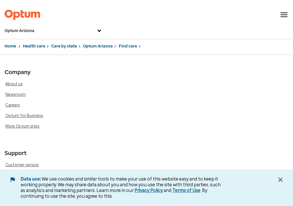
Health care (34, 46)
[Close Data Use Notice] (280, 179)
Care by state (64, 46)
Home (10, 46)
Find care (128, 46)
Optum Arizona (54, 30)
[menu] (284, 15)
